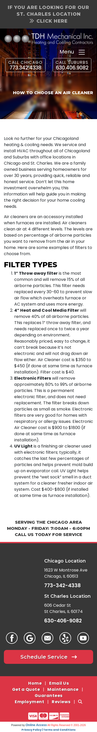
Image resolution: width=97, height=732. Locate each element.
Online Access (36, 725)
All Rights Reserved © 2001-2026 (66, 725)
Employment (29, 702)
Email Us (59, 683)
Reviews (61, 702)
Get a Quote (26, 689)
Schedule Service (48, 657)
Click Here (48, 21)
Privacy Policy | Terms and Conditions (48, 730)
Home (35, 683)
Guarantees (49, 696)
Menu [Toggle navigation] (72, 52)
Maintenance (63, 689)
